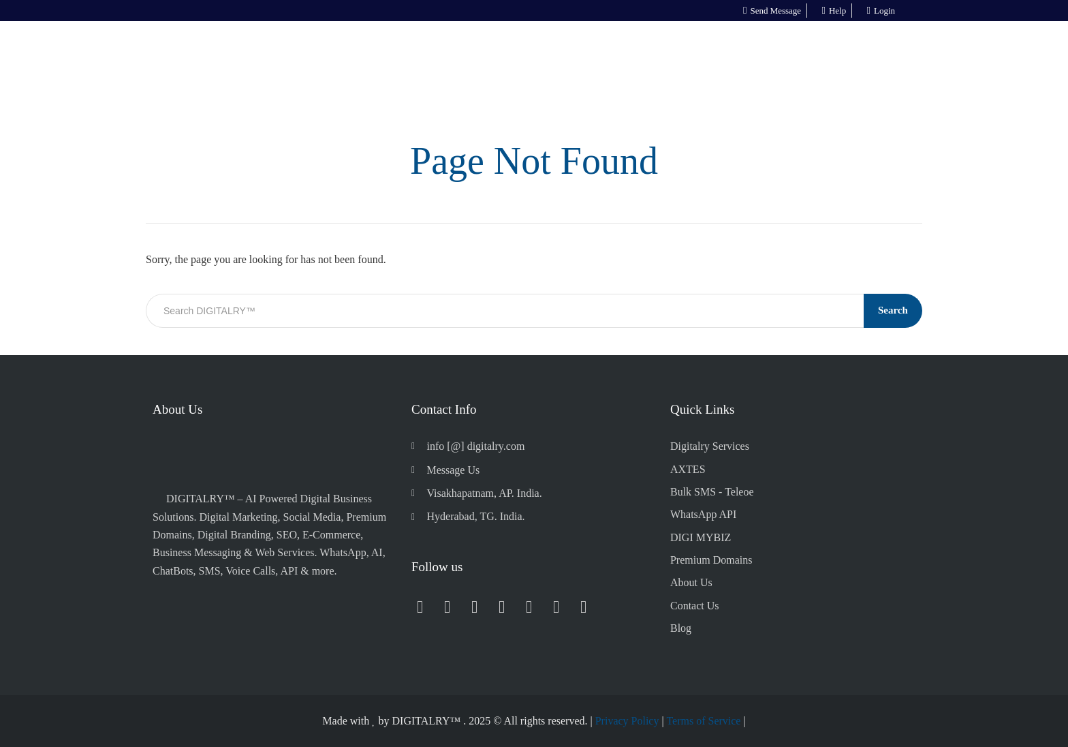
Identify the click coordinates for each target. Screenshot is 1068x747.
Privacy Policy (627, 721)
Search (894, 310)
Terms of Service (703, 721)
